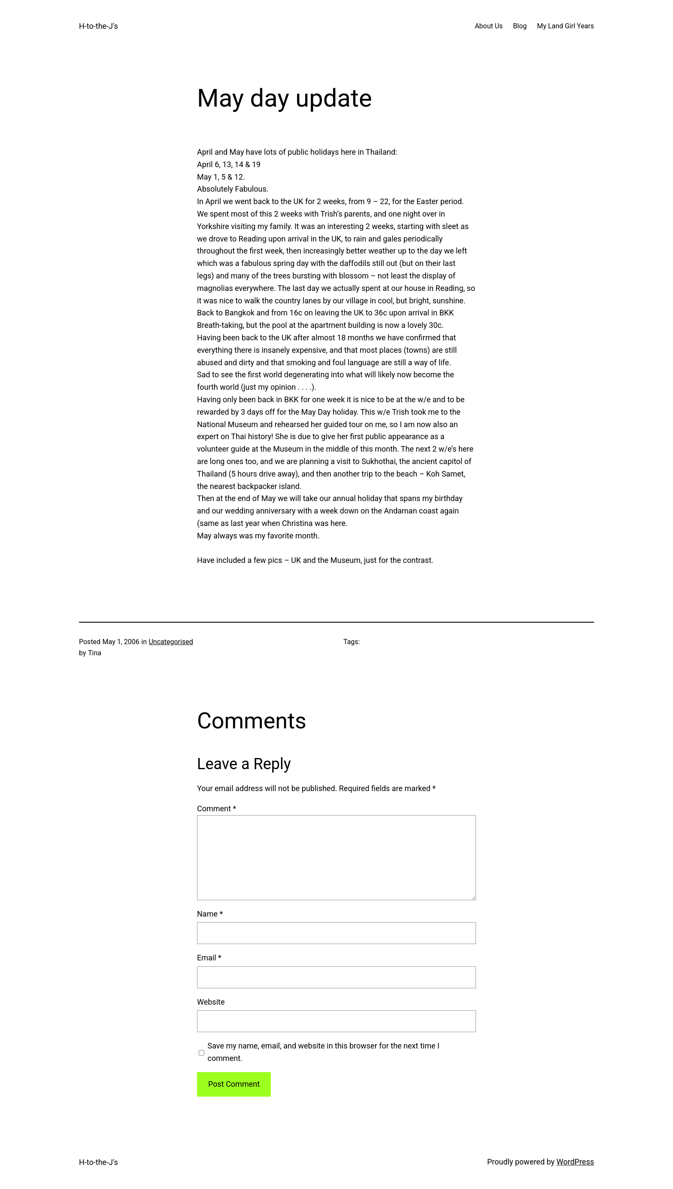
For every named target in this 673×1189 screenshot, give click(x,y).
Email (209, 957)
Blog (520, 26)
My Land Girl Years (565, 26)
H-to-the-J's (98, 26)
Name (210, 913)
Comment (216, 808)
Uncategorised (171, 642)
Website (210, 1001)
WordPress (575, 1161)
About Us (489, 26)
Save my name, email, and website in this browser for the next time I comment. (324, 1052)
